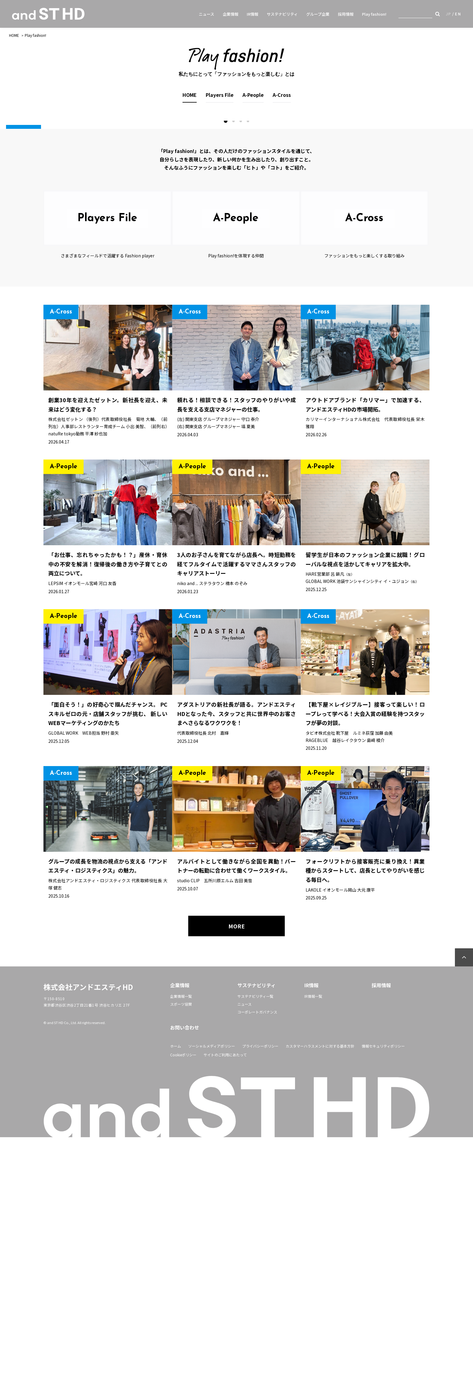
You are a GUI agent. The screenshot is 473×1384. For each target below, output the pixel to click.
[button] (225, 368)
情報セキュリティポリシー (383, 1292)
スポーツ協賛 (181, 1250)
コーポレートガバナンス (257, 1258)
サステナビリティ (282, 14)
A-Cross (282, 94)
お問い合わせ (184, 1274)
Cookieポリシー (183, 1301)
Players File (219, 94)
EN (458, 14)
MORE (236, 1173)
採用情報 (346, 14)
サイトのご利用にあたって (225, 1301)
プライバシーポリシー (260, 1292)
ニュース (206, 14)
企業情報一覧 (181, 1243)
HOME (14, 35)
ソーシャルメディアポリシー (211, 1292)
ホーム (175, 1292)
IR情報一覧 (313, 1243)
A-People (253, 94)
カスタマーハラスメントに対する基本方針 (320, 1292)
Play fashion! (374, 14)
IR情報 (252, 14)
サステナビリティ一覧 (255, 1243)
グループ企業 (317, 14)
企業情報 (230, 14)
